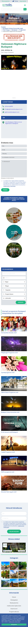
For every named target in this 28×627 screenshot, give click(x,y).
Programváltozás (14, 611)
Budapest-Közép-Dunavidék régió (13, 28)
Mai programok (5, 1)
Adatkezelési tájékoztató (14, 606)
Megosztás (21, 550)
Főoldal (3, 27)
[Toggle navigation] (25, 5)
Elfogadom (14, 624)
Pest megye (6, 30)
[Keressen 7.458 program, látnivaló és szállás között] (12, 9)
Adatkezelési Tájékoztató (9, 186)
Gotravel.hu (10, 544)
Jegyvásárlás (23, 1)
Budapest (14, 30)
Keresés (20, 302)
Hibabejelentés (14, 603)
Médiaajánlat (14, 600)
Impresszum (14, 608)
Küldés (5, 190)
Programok (22, 30)
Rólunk (14, 597)
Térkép (15, 1)
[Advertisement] (14, 88)
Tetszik (7, 550)
